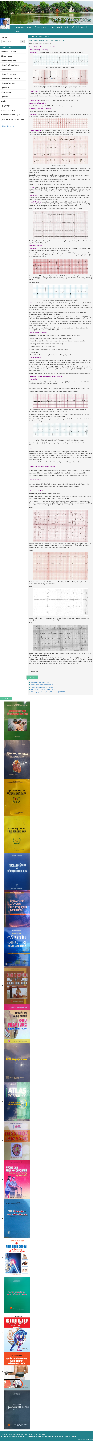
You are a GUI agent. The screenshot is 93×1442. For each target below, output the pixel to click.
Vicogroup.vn (89, 1439)
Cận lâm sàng (6, 92)
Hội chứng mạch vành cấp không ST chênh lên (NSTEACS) (48, 692)
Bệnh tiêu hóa (6, 69)
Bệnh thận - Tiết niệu (8, 51)
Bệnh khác (5, 97)
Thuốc (3, 101)
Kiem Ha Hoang (8, 126)
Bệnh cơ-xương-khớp (8, 60)
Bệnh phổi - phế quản (8, 74)
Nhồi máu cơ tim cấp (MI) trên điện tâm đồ (43, 689)
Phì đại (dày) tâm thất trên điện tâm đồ (42, 684)
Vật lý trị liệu (5, 106)
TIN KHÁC (32, 677)
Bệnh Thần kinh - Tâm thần (10, 78)
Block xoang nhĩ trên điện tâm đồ (40, 682)
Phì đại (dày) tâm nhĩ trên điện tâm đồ (42, 687)
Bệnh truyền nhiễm (8, 83)
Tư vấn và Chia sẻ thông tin (10, 115)
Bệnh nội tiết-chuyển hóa (10, 65)
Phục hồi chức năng (8, 110)
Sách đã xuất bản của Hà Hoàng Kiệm (12, 120)
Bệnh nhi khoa (6, 88)
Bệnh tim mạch (6, 56)
